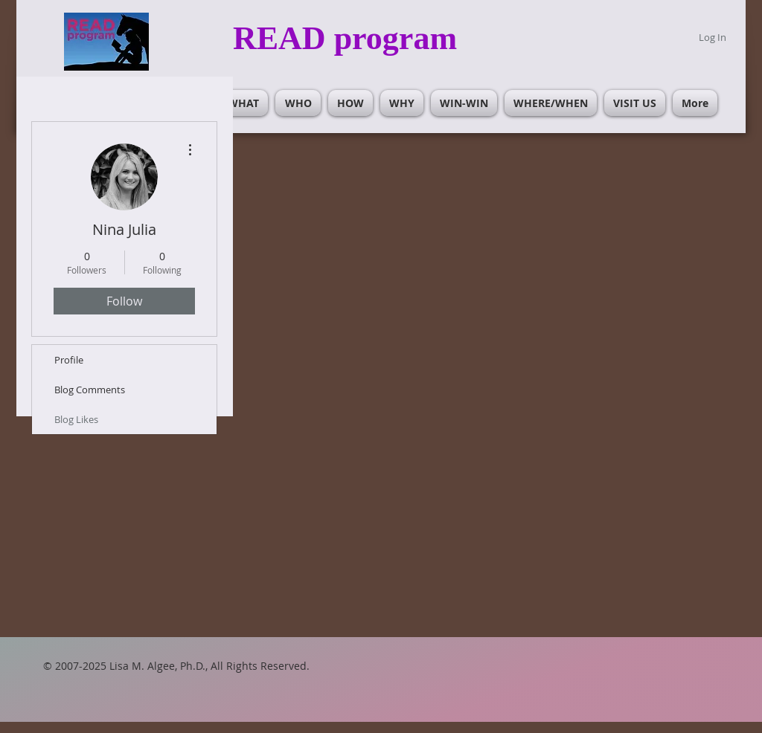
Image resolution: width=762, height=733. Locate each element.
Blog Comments (89, 389)
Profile (68, 359)
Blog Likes (76, 419)
